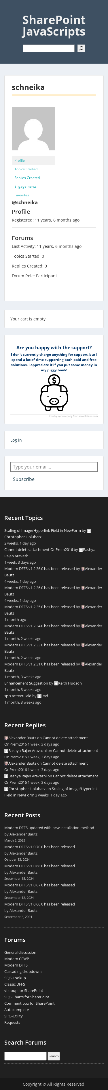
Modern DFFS (16, 965)
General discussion (20, 952)
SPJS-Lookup (15, 977)
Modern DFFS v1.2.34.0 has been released (39, 625)
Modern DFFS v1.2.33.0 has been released (39, 645)
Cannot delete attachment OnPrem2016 (38, 549)
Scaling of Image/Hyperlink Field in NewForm (42, 530)
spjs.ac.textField (17, 695)
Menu (10, 10)
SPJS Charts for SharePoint (26, 996)
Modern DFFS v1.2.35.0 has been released (39, 606)
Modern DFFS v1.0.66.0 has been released (39, 904)
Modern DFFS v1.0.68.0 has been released (39, 865)
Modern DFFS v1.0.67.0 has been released (39, 885)
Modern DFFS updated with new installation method (49, 827)
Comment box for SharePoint (29, 1003)
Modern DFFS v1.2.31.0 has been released (39, 664)
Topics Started (25, 169)
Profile (19, 160)
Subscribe (24, 479)
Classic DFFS (14, 984)
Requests (12, 1022)
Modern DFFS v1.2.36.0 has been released (39, 568)
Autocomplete (16, 1009)
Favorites (21, 195)
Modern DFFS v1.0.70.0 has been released (39, 846)
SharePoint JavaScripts (54, 25)
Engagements (25, 186)
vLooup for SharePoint (23, 990)
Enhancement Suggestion (26, 683)
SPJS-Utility (13, 1016)
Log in (16, 440)
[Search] (81, 48)
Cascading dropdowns (23, 971)
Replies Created (27, 177)
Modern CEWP (16, 958)
